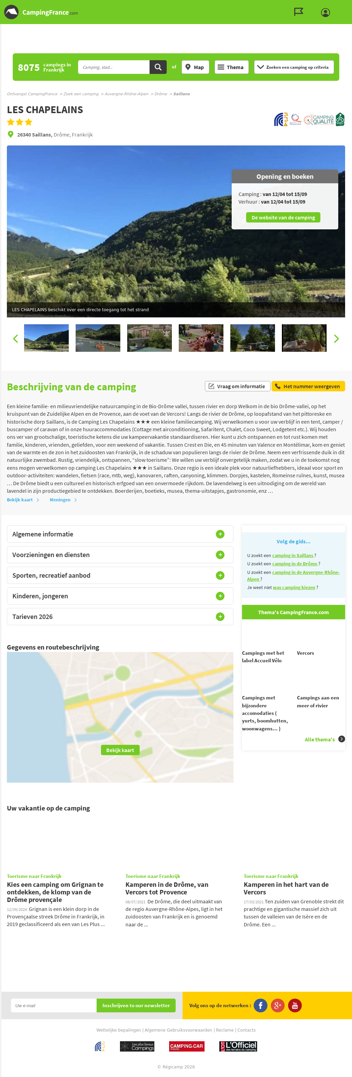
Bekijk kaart (23, 500)
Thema (230, 67)
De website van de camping (283, 217)
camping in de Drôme (295, 564)
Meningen (63, 500)
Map (194, 67)
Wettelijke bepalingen (118, 1030)
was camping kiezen (294, 587)
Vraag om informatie (236, 386)
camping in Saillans (293, 555)
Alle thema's (325, 710)
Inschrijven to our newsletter (136, 1005)
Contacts (247, 1030)
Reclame (225, 1030)
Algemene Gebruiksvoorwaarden (178, 1030)
